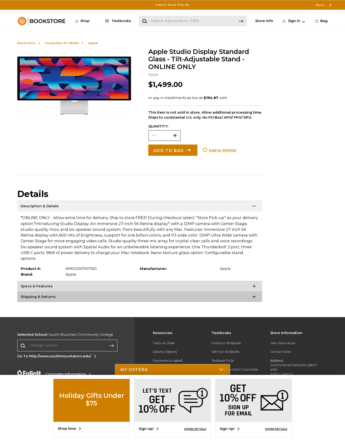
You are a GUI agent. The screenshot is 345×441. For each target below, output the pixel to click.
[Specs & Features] (139, 287)
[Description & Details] (139, 207)
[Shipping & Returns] (139, 297)
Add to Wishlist (222, 150)
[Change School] (67, 345)
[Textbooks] (117, 21)
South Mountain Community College (65, 334)
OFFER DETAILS (195, 429)
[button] (84, 21)
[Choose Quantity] (164, 135)
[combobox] (67, 346)
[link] (321, 21)
